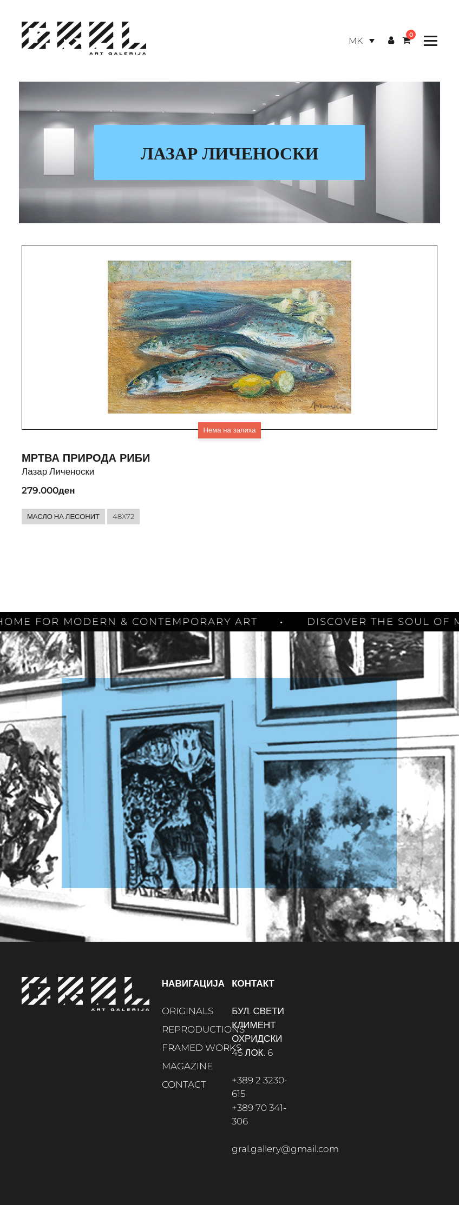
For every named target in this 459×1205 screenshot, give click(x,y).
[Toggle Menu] (427, 40)
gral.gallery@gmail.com (285, 1148)
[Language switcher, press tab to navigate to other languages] (361, 41)
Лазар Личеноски (58, 471)
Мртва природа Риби (86, 457)
